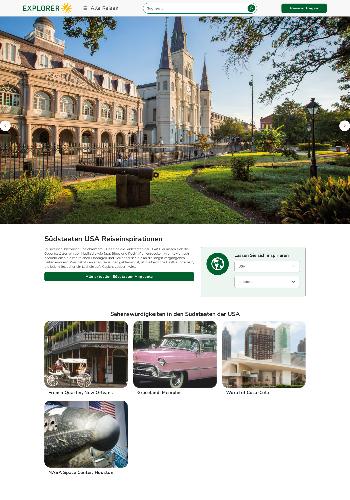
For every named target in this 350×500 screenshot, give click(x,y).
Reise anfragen (304, 8)
